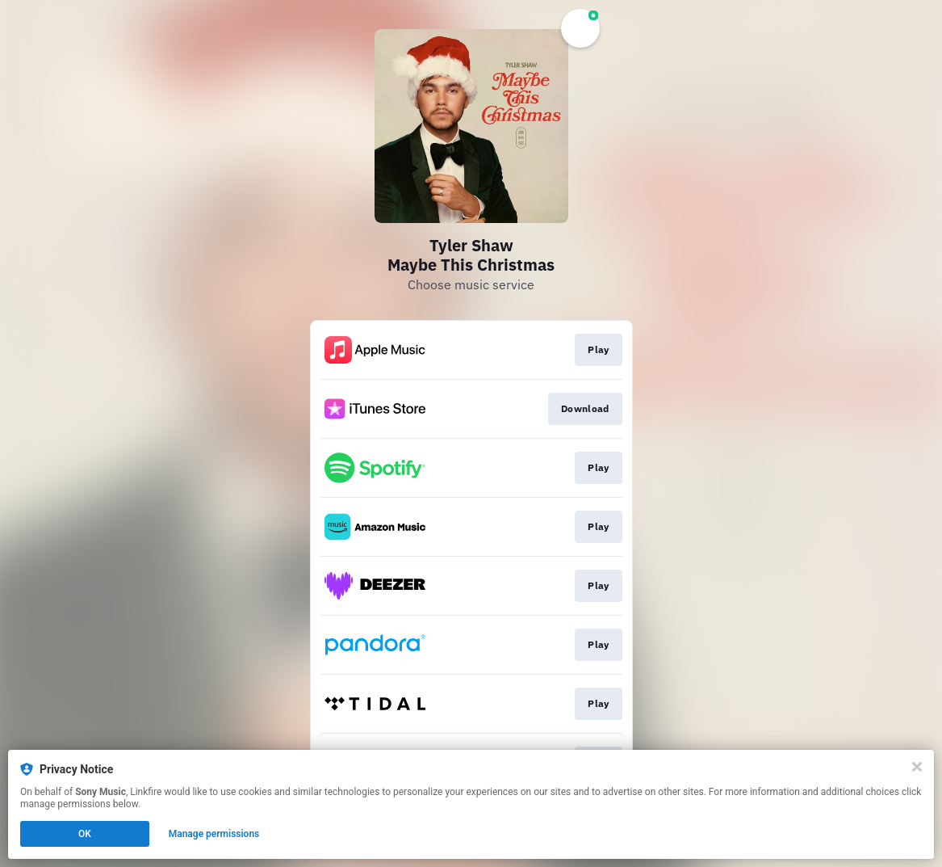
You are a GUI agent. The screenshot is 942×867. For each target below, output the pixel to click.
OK (84, 834)
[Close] (917, 767)
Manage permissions (214, 834)
